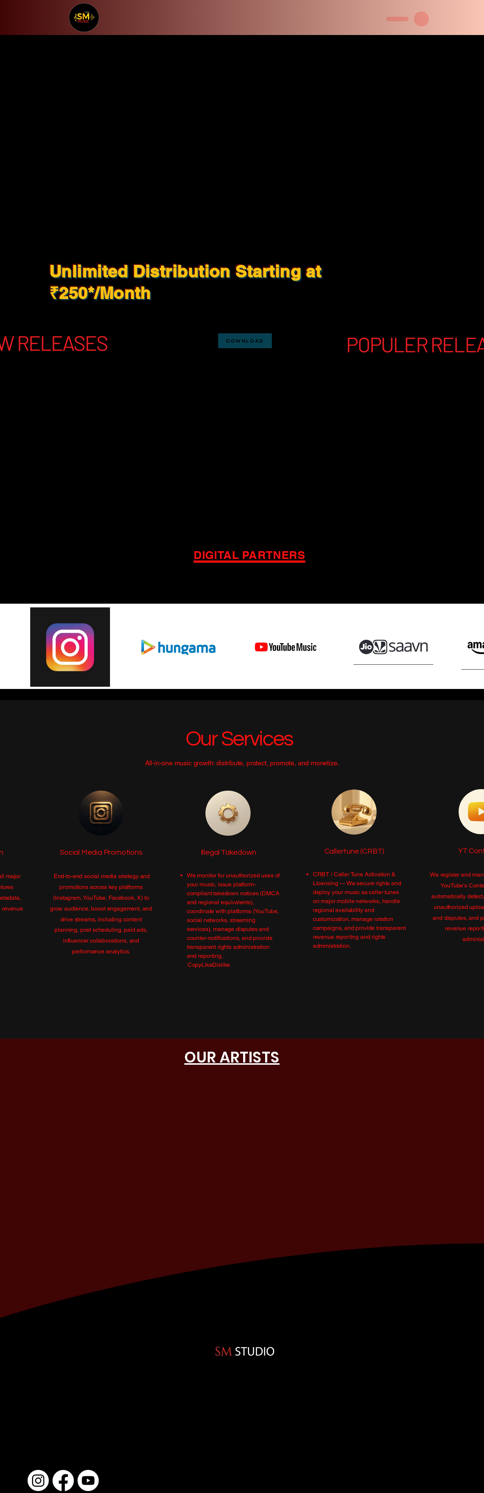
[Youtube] (88, 1480)
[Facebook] (63, 1480)
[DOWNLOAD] (245, 340)
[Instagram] (38, 1480)
